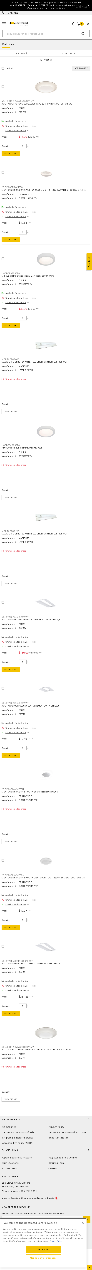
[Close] (82, 1222)
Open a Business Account (17, 1157)
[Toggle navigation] (4, 24)
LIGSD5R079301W (11, 273)
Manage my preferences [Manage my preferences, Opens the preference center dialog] (43, 1257)
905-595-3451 (29, 1190)
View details (11, 411)
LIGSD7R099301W (11, 445)
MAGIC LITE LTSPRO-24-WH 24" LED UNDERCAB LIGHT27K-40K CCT (34, 362)
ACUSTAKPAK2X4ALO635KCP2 (17, 961)
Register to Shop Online (62, 1157)
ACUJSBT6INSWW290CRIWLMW (18, 101)
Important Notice (58, 1137)
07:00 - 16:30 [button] (81, 7)
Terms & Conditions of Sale (18, 1132)
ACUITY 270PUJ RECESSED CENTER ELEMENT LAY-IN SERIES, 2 (31, 963)
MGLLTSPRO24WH (11, 359)
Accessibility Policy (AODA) (17, 1142)
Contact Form (10, 1168)
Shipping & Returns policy (17, 1137)
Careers (53, 1168)
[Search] (46, 33)
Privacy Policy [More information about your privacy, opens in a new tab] (56, 1241)
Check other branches (15, 130)
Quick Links (46, 1150)
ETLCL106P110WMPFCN (13, 875)
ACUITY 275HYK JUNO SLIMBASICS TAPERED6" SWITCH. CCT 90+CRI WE (37, 103)
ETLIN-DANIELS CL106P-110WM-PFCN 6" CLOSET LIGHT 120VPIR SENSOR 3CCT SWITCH (43, 877)
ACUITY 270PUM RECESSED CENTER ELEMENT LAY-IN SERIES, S (31, 619)
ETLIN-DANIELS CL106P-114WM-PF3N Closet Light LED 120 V (30, 791)
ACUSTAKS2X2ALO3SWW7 (15, 703)
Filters (23, 53)
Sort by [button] (67, 53)
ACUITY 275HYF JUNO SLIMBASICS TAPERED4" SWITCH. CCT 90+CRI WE (36, 1049)
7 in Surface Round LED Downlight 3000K (22, 447)
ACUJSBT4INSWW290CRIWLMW (18, 1047)
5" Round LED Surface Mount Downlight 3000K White (28, 276)
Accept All (43, 1249)
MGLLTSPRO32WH (11, 531)
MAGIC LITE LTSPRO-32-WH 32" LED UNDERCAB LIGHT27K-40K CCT (34, 533)
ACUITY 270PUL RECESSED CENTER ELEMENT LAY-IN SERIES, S (31, 705)
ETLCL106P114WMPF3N (13, 789)
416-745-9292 (11, 13)
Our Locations (10, 1162)
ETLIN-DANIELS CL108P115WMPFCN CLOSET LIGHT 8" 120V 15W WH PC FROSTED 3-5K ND (44, 190)
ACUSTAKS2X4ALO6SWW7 (15, 617)
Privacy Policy (56, 1126)
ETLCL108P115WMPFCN (13, 187)
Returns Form (56, 1162)
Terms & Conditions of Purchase (67, 1132)
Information (46, 1119)
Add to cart (11, 153)
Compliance (9, 1126)
